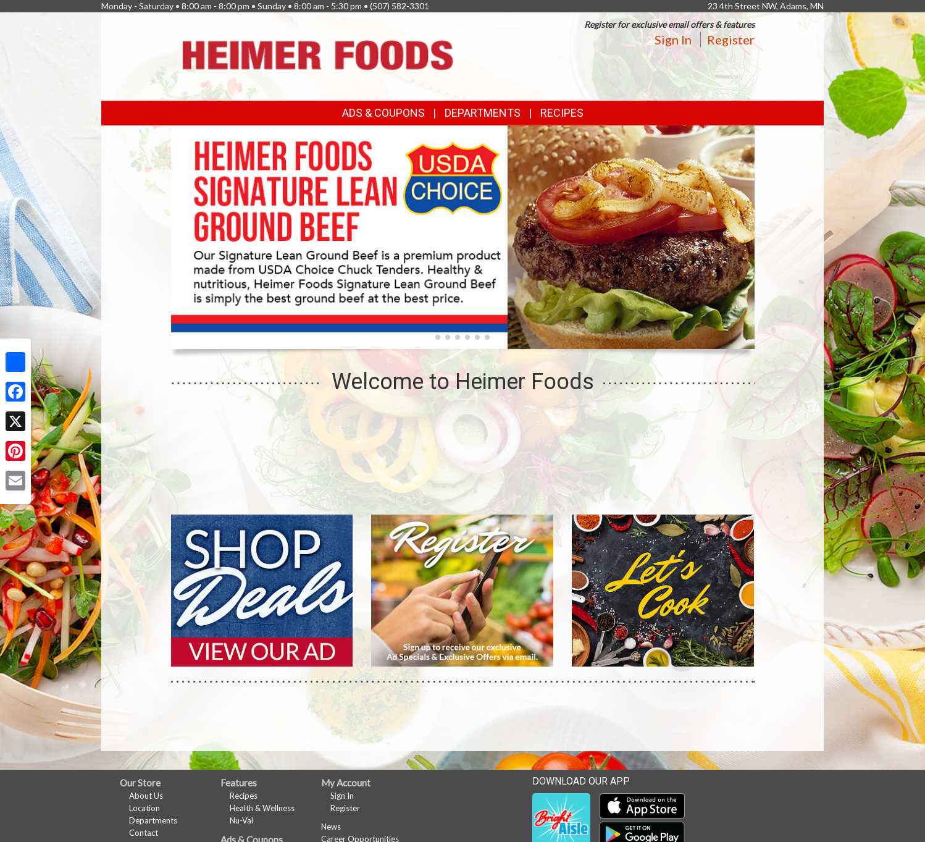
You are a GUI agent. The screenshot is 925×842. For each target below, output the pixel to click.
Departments (153, 820)
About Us (146, 796)
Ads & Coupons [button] (383, 112)
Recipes (562, 112)
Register (731, 39)
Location (144, 808)
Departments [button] (483, 112)
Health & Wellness (262, 808)
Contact (143, 833)
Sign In (673, 39)
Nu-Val (241, 820)
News (331, 826)
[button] (437, 337)
